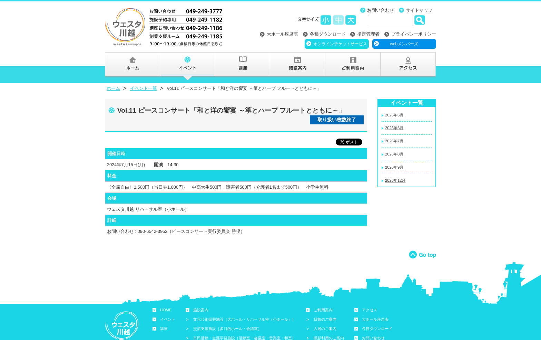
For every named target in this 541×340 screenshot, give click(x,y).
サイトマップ (419, 10)
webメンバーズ (404, 43)
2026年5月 (394, 115)
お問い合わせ (380, 10)
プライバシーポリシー (413, 34)
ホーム (113, 88)
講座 (164, 329)
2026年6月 (394, 128)
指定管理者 (368, 34)
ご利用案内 (323, 310)
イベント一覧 (143, 88)
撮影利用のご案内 (329, 338)
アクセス (369, 310)
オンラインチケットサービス (340, 43)
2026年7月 (394, 141)
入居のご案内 (325, 329)
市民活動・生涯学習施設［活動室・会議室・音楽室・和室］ (244, 338)
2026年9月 (394, 167)
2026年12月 (395, 180)
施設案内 (200, 310)
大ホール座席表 (282, 34)
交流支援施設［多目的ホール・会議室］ (227, 329)
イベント (167, 319)
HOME (166, 310)
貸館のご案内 (325, 319)
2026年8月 (394, 154)
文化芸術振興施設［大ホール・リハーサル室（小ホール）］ (244, 319)
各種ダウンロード (328, 34)
